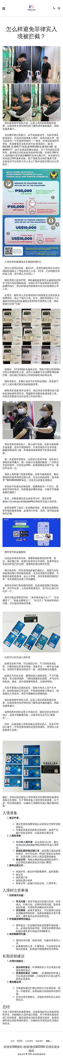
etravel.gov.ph (22, 844)
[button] (4, 8)
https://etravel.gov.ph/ (13, 501)
